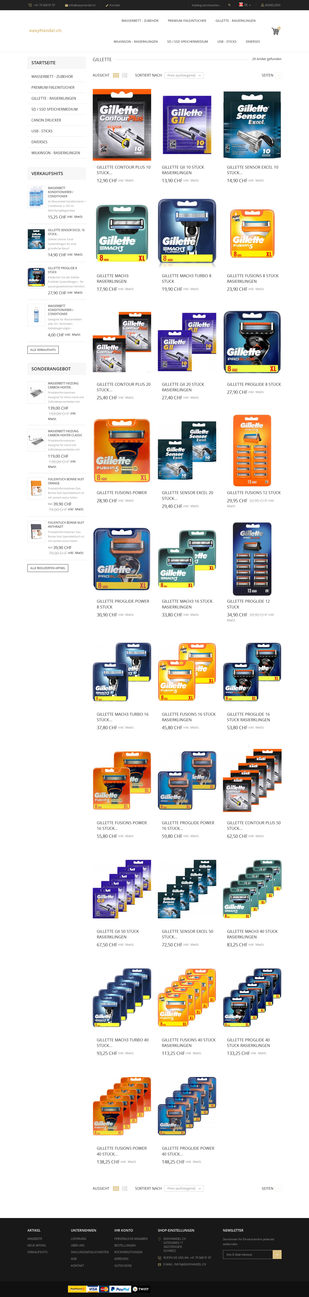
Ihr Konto (123, 1230)
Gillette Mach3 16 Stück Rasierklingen (187, 603)
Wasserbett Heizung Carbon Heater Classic (65, 433)
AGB (73, 1259)
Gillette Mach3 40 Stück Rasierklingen (252, 933)
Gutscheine (123, 1265)
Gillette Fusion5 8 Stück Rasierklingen (252, 278)
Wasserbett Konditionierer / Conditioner (60, 192)
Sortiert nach (148, 75)
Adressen (121, 1259)
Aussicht (101, 75)
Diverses (253, 41)
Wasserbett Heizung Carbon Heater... (63, 385)
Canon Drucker (46, 120)
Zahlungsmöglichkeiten (90, 1252)
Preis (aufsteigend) (185, 75)
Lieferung (78, 1239)
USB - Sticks (227, 41)
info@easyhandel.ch (80, 5)
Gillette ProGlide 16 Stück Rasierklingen (248, 716)
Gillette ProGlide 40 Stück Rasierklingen (248, 1042)
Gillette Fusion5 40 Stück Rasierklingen (189, 1042)
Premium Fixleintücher (187, 20)
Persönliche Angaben (131, 1239)
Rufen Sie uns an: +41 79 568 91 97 (187, 1257)
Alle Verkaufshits (43, 350)
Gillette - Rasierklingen (236, 20)
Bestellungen (125, 1245)
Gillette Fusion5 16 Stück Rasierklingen (189, 716)
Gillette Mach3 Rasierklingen (112, 278)
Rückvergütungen (128, 1252)
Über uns (77, 1245)
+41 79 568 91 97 (42, 5)
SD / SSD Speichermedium (187, 41)
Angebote (34, 1239)
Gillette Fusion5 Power (122, 492)
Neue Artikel (36, 1245)
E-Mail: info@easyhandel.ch (184, 1264)
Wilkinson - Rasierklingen (136, 41)
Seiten (267, 75)
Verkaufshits (37, 1252)
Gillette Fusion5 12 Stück (254, 492)
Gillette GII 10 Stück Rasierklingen (183, 169)
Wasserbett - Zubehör (140, 20)
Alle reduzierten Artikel (47, 568)
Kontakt (112, 5)
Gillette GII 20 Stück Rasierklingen (183, 386)
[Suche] (211, 5)
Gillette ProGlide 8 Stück (254, 384)
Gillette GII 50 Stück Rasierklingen (118, 933)
